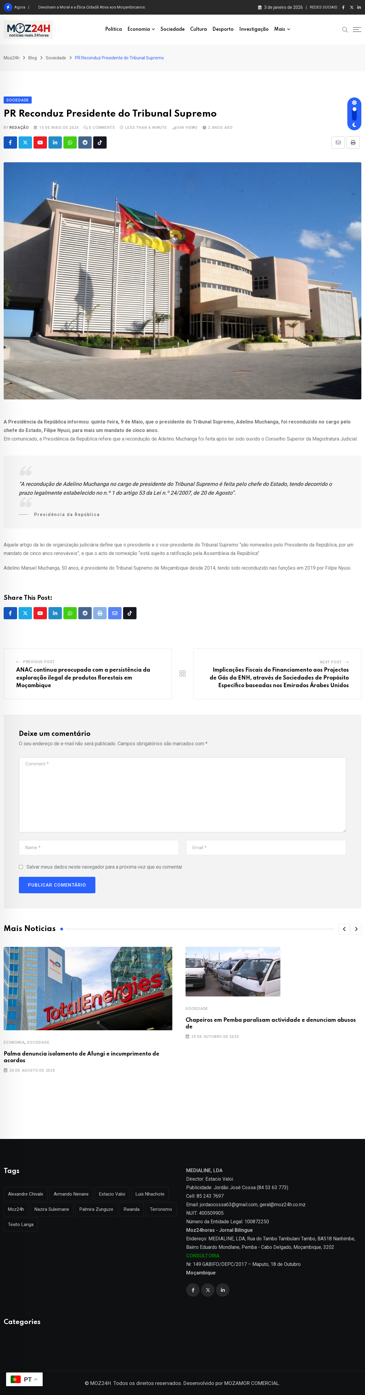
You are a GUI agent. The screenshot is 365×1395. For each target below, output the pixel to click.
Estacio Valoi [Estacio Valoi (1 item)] (112, 1194)
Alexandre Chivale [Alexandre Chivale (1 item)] (25, 1194)
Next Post (331, 662)
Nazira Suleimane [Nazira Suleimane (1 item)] (51, 1209)
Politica (113, 29)
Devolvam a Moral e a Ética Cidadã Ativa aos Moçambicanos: (92, 7)
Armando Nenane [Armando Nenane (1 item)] (71, 1194)
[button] (344, 929)
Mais (279, 29)
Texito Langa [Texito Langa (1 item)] (21, 1224)
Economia (138, 29)
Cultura (198, 29)
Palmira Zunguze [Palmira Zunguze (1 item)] (96, 1209)
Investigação (254, 29)
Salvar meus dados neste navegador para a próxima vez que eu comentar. (105, 867)
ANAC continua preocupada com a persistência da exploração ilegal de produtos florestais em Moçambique (83, 677)
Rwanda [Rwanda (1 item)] (132, 1209)
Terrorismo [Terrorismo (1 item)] (161, 1209)
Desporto (223, 29)
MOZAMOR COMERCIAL (251, 1383)
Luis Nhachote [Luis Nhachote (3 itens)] (150, 1194)
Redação (19, 127)
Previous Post (39, 662)
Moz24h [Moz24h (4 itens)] (16, 1209)
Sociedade (173, 29)
